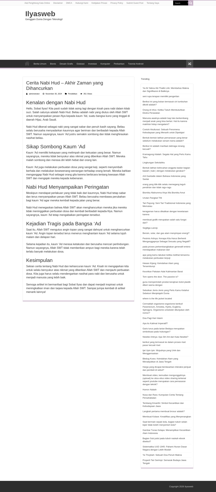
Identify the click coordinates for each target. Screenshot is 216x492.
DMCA (69, 3)
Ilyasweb (40, 14)
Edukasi (80, 63)
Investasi (92, 63)
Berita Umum (40, 63)
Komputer (105, 63)
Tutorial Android (135, 63)
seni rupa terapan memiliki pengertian (161, 96)
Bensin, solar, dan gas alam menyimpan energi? (166, 233)
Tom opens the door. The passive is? (160, 276)
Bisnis (53, 63)
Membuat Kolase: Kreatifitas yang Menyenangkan (167, 416)
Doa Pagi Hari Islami (153, 318)
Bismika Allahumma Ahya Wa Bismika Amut (164, 192)
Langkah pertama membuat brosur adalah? (164, 411)
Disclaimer (58, 3)
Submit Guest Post (134, 3)
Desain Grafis (66, 63)
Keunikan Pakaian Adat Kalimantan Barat (163, 271)
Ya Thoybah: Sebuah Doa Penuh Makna (162, 455)
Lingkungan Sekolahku (154, 162)
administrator (34, 94)
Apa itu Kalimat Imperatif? (155, 323)
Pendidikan (72, 94)
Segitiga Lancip (150, 228)
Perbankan (119, 63)
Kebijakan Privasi (99, 3)
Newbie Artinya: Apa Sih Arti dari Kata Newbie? (165, 337)
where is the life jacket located (157, 298)
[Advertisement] (129, 32)
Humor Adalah (149, 389)
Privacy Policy (117, 3)
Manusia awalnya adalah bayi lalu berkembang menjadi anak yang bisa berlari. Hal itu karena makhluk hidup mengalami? (165, 121)
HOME (27, 63)
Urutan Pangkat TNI (152, 198)
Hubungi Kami (81, 3)
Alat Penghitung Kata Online (37, 3)
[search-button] (190, 3)
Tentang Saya (153, 3)
